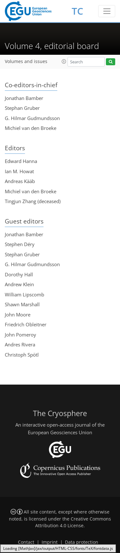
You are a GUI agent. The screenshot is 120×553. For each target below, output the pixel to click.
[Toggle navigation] (106, 11)
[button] (64, 61)
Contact (26, 542)
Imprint (50, 542)
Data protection (81, 542)
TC (77, 11)
